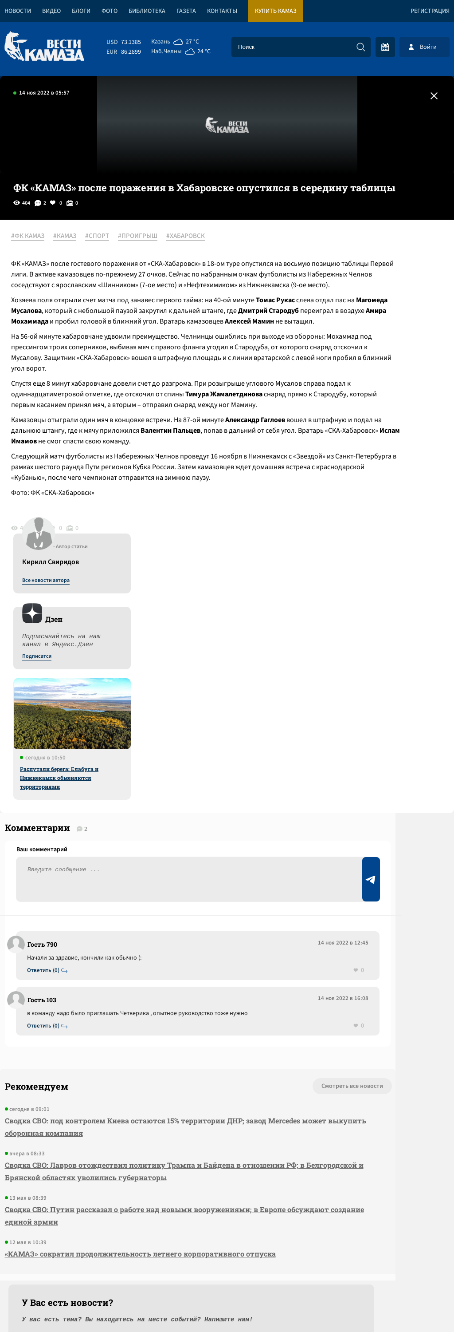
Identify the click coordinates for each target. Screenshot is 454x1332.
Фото (109, 11)
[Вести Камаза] (44, 47)
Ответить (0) (49, 815)
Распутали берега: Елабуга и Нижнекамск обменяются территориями (369, 443)
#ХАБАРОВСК (196, 236)
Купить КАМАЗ (276, 11)
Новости (17, 11)
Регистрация (430, 11)
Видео (51, 11)
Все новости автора (356, 246)
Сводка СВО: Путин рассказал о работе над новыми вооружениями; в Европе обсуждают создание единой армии (126, 1083)
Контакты (222, 11)
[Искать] (361, 47)
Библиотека (147, 11)
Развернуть (227, 1273)
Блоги (81, 11)
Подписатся (346, 322)
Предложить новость (366, 828)
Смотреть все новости (215, 941)
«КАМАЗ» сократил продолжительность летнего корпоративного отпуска (119, 1127)
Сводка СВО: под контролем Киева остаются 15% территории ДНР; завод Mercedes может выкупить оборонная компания (119, 982)
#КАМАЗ (75, 236)
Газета (186, 11)
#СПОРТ (108, 236)
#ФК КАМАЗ (38, 236)
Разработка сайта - (420, 1307)
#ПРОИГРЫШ (148, 236)
